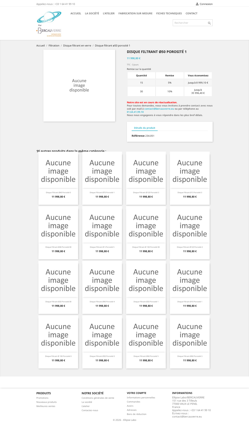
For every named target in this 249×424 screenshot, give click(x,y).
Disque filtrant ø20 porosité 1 (146, 301)
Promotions (42, 397)
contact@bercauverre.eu (159, 108)
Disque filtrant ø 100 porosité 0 (58, 356)
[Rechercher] (193, 22)
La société (92, 13)
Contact (191, 13)
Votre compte (136, 393)
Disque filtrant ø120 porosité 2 (190, 247)
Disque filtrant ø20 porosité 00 (58, 301)
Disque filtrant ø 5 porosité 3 (190, 192)
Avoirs (130, 405)
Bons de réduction (136, 414)
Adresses (132, 409)
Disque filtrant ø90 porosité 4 (102, 301)
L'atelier (109, 13)
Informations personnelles (141, 397)
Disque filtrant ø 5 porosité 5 (102, 247)
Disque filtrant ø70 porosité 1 (102, 192)
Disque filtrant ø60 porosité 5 (146, 356)
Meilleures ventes (45, 406)
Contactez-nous (90, 410)
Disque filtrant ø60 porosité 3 (189, 356)
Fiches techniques (169, 13)
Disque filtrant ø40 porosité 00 (58, 247)
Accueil (76, 13)
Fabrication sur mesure (135, 13)
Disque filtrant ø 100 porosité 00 (146, 247)
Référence (138, 135)
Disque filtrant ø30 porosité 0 (102, 356)
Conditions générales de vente (98, 397)
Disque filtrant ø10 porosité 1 (189, 301)
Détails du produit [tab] (144, 127)
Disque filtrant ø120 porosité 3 (146, 192)
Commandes (133, 401)
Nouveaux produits (46, 401)
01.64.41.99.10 (135, 111)
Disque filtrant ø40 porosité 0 (58, 192)
